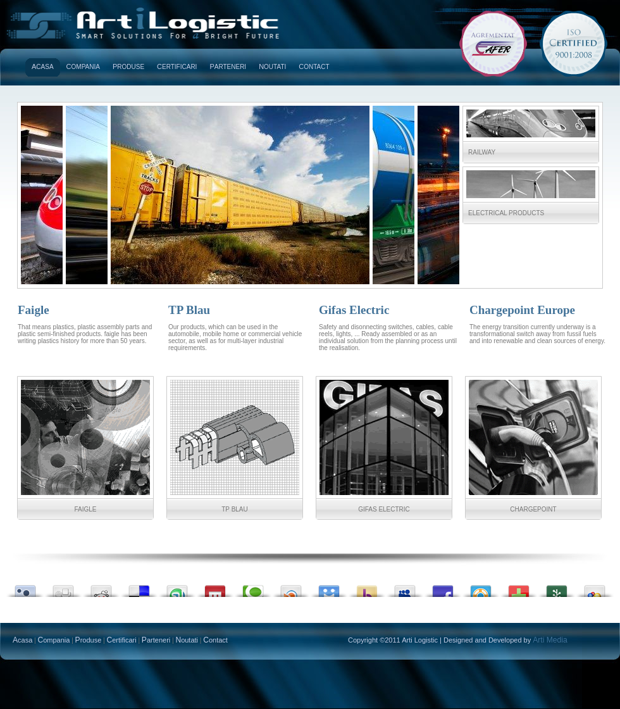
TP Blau (234, 509)
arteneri (227, 66)
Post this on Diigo (329, 588)
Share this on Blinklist (291, 588)
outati (272, 66)
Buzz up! (367, 588)
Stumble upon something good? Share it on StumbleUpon (177, 588)
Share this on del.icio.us (139, 588)
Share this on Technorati (253, 588)
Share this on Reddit (101, 588)
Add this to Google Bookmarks (595, 588)
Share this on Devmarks (519, 588)
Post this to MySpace (405, 588)
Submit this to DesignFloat (481, 588)
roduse (128, 66)
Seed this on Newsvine (557, 588)
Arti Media (550, 640)
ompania (83, 66)
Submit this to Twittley (25, 588)
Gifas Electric (384, 509)
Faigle (85, 509)
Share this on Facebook (443, 588)
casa (43, 66)
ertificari (177, 66)
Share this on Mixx (215, 588)
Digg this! (63, 588)
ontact (314, 66)
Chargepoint (533, 509)
